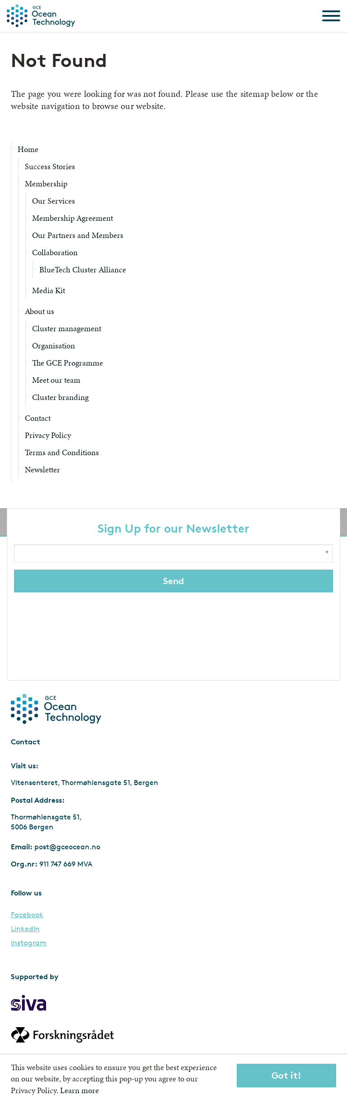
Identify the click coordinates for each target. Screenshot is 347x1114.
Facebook (27, 915)
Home (28, 149)
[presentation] (174, 633)
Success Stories (50, 166)
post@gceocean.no (67, 847)
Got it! (286, 1075)
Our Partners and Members (77, 235)
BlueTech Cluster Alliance (82, 269)
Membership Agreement (72, 218)
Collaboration (55, 252)
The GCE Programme (67, 362)
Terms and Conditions (62, 452)
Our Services (53, 200)
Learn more (79, 1090)
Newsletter (42, 469)
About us (39, 311)
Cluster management (66, 328)
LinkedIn (25, 929)
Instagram (29, 943)
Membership (46, 183)
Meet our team (56, 380)
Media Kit (48, 290)
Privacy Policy (48, 435)
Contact (38, 418)
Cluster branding (60, 397)
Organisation (53, 345)
